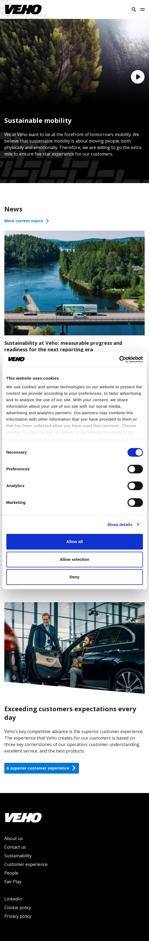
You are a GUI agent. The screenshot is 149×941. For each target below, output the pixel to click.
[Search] (134, 9)
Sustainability (18, 856)
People (11, 873)
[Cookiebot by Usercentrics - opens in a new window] (119, 359)
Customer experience (26, 864)
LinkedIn (13, 899)
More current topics (27, 220)
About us (13, 838)
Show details (120, 524)
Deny (74, 577)
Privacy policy (17, 916)
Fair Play (12, 882)
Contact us (15, 847)
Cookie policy (17, 907)
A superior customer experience (41, 768)
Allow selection (74, 559)
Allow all (74, 541)
